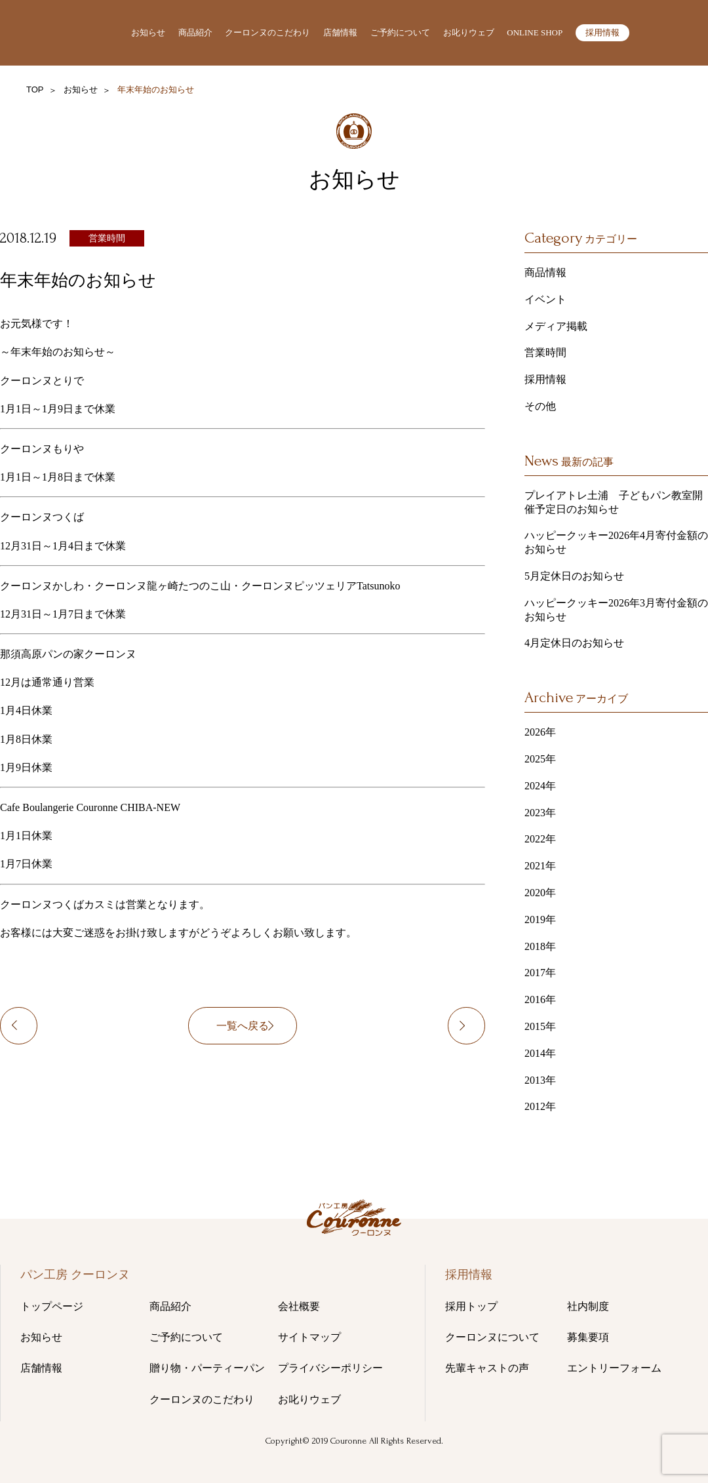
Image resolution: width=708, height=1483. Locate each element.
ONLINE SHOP (534, 32)
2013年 (540, 1080)
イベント (545, 299)
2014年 (540, 1053)
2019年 (540, 919)
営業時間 (106, 238)
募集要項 (588, 1337)
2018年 (540, 946)
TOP (35, 89)
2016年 (540, 999)
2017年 (540, 972)
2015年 (540, 1026)
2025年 (540, 758)
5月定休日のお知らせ (574, 576)
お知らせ (148, 32)
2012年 (540, 1106)
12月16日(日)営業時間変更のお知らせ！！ (45, 1030)
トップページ (51, 1306)
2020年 (540, 892)
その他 (540, 406)
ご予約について (400, 32)
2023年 (540, 812)
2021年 (540, 865)
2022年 (540, 838)
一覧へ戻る (242, 1030)
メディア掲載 (555, 326)
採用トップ (471, 1306)
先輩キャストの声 (487, 1368)
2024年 (540, 785)
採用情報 (602, 32)
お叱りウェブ (468, 32)
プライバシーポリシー (330, 1368)
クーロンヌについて (492, 1337)
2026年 (540, 732)
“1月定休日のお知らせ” (484, 1030)
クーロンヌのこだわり (267, 32)
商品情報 (545, 272)
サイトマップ (309, 1337)
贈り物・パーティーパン (207, 1368)
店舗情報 (340, 32)
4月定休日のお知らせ (574, 642)
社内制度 (588, 1306)
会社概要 (299, 1306)
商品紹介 (195, 32)
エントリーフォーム (614, 1368)
